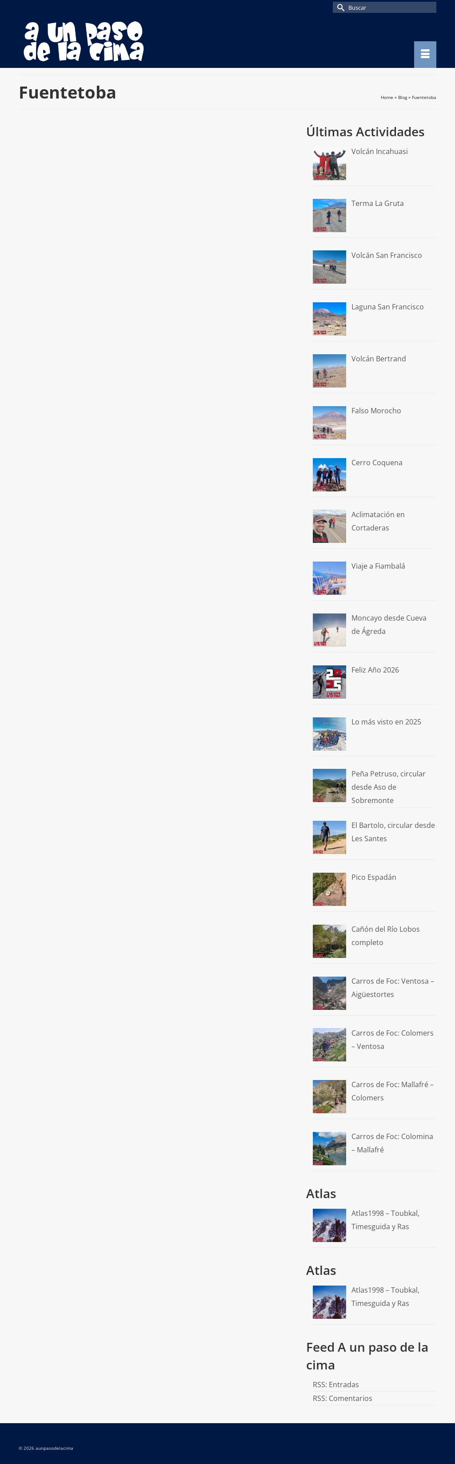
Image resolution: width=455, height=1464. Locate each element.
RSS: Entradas (336, 1384)
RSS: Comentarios (342, 1398)
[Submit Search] (339, 7)
